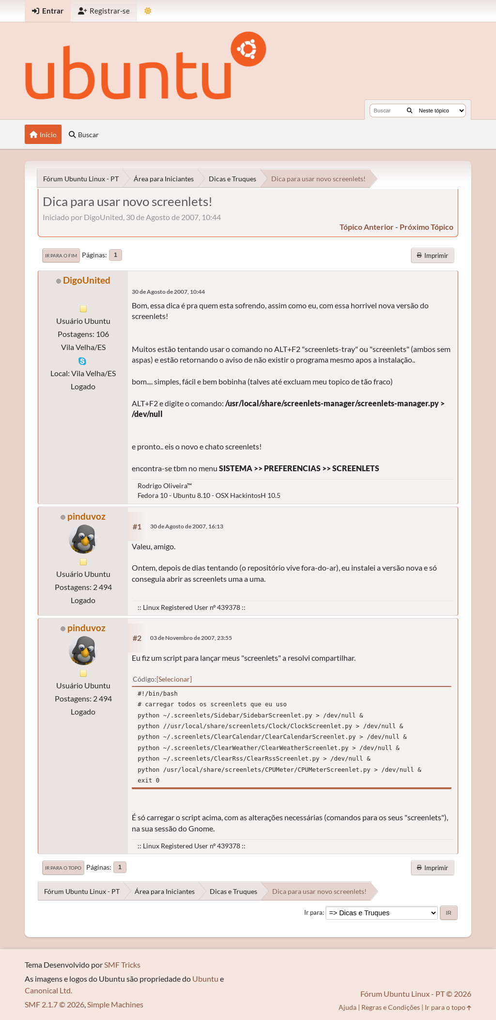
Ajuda (347, 1007)
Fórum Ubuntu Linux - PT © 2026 (415, 993)
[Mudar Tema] (148, 11)
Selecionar (174, 679)
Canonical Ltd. (48, 990)
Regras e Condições (390, 1007)
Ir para (313, 912)
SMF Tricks (122, 964)
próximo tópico (426, 226)
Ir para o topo (63, 868)
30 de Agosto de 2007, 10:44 (168, 291)
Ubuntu (205, 978)
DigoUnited (86, 280)
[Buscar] (409, 110)
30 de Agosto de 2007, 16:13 (186, 526)
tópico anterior (367, 226)
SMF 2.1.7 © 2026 (54, 1004)
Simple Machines (115, 1004)
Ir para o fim (61, 255)
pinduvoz (86, 516)
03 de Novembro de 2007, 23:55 (191, 638)
